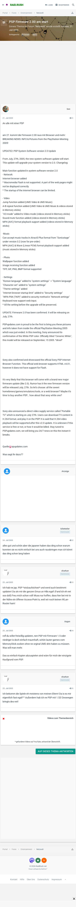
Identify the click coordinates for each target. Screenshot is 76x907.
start (35, 35)
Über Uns (31, 879)
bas (67, 26)
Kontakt (13, 879)
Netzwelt (40, 26)
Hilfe (22, 879)
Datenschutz (43, 879)
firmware (25, 35)
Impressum (57, 879)
